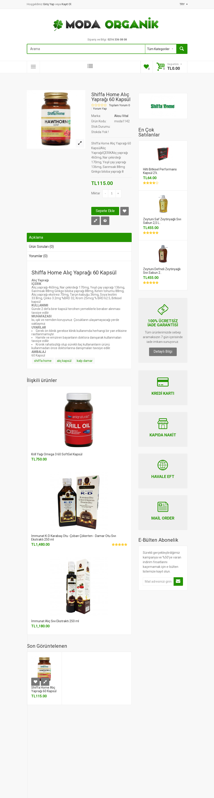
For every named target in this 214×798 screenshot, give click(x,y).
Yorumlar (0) (38, 256)
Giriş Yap (49, 4)
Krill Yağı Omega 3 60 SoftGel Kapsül (56, 454)
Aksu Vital (121, 116)
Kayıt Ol (66, 4)
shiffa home (43, 361)
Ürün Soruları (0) (41, 246)
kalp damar (85, 361)
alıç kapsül (64, 361)
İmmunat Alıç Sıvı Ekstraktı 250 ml (55, 621)
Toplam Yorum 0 (119, 105)
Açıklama (36, 237)
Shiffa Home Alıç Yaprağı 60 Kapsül (43, 689)
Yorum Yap (100, 108)
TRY (183, 4)
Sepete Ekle (105, 211)
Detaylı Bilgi (163, 351)
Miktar (95, 193)
